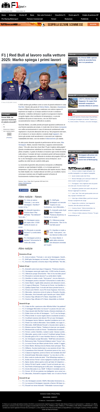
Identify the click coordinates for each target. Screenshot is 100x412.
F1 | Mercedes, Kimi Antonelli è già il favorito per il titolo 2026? (43, 294)
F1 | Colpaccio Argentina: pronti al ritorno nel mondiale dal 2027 (44, 353)
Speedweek (62, 107)
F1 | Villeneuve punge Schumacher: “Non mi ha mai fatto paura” (58, 222)
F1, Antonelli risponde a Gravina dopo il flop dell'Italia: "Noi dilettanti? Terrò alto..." (50, 262)
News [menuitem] (32, 15)
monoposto (63, 127)
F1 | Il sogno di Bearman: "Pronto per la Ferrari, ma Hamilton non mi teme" (47, 285)
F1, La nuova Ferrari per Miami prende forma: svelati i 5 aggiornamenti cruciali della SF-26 (53, 343)
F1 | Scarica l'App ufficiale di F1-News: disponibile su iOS (41, 297)
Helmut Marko (44, 107)
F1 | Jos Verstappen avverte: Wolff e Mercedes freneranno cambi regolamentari (49, 381)
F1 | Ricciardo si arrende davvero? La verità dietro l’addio (32, 232)
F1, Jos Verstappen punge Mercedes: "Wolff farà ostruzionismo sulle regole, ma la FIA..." (52, 339)
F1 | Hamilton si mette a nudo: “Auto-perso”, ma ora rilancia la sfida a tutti (58, 232)
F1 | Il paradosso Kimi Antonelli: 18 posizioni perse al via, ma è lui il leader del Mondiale (52, 350)
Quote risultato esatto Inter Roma (81, 176)
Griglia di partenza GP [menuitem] (90, 15)
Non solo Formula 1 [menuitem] (44, 15)
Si (3, 124)
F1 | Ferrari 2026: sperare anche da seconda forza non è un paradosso (87, 60)
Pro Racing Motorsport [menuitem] (10, 19)
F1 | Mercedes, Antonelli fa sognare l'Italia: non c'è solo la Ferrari (44, 373)
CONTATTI (54, 397)
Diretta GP (72, 95)
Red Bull (21, 107)
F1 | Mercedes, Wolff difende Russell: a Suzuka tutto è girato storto (45, 325)
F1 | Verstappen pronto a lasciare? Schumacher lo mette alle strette (32, 240)
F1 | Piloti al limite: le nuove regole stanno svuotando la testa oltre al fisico (47, 316)
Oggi (70, 114)
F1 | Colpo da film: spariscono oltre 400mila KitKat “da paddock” (44, 306)
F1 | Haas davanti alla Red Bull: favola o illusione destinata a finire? (45, 311)
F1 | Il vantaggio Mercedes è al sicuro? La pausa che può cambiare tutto (47, 309)
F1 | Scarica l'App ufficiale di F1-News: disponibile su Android (43, 299)
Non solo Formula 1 (76, 152)
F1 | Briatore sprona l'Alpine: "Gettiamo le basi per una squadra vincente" (47, 327)
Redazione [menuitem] (68, 19)
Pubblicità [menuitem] (84, 19)
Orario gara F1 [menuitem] (74, 15)
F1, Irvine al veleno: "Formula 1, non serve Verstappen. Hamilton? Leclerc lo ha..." (50, 257)
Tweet (34, 190)
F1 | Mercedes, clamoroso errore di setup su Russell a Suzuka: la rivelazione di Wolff (51, 292)
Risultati (9, 137)
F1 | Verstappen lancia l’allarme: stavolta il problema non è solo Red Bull (47, 320)
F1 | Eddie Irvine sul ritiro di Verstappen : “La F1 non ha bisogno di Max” (46, 313)
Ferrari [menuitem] (53, 19)
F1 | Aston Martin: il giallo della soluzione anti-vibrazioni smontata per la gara (48, 283)
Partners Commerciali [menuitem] (35, 19)
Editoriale (72, 54)
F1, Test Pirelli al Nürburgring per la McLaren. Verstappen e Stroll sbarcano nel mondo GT (53, 366)
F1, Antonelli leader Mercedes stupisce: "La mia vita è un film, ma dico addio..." (49, 355)
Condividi (24, 190)
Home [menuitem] (4, 15)
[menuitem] (96, 19)
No (4, 127)
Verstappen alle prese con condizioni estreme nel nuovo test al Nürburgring (87, 157)
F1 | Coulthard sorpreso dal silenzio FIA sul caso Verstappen (43, 318)
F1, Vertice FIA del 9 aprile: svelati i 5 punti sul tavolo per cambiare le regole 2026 (50, 364)
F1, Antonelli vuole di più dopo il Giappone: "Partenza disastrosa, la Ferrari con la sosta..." (53, 269)
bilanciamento (51, 138)
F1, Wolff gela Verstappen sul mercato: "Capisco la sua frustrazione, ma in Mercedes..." (52, 259)
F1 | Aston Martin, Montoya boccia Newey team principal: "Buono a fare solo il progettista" (52, 346)
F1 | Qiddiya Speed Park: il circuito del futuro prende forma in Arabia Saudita (48, 287)
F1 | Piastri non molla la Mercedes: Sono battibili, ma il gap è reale (45, 322)
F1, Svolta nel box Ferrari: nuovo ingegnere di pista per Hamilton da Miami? (48, 359)
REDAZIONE (46, 397)
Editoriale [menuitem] (12, 15)
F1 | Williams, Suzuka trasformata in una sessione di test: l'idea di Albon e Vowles (50, 348)
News (25, 181)
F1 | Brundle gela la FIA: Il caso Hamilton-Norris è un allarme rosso (45, 336)
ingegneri (56, 134)
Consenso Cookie (45, 394)
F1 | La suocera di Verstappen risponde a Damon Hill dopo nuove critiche (47, 383)
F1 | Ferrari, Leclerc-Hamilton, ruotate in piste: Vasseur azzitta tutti (45, 332)
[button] (9, 134)
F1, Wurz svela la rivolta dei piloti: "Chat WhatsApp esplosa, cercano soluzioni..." (49, 357)
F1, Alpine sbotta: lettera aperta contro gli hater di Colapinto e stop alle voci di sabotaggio (52, 362)
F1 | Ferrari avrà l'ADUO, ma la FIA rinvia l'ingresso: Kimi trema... (44, 290)
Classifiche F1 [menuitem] (60, 15)
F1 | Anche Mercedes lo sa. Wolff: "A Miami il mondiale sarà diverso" (45, 369)
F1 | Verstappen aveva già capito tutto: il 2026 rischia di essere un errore (47, 271)
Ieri (74, 114)
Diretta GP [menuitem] (23, 15)
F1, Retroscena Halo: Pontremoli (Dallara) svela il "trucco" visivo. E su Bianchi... (49, 341)
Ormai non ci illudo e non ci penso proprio (9, 130)
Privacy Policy (56, 394)
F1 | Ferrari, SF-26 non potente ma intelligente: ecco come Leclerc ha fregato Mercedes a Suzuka (55, 371)
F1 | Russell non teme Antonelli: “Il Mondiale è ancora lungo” (43, 385)
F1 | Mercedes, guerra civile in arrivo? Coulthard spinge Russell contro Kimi (48, 334)
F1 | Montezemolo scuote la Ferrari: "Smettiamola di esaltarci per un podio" (47, 329)
